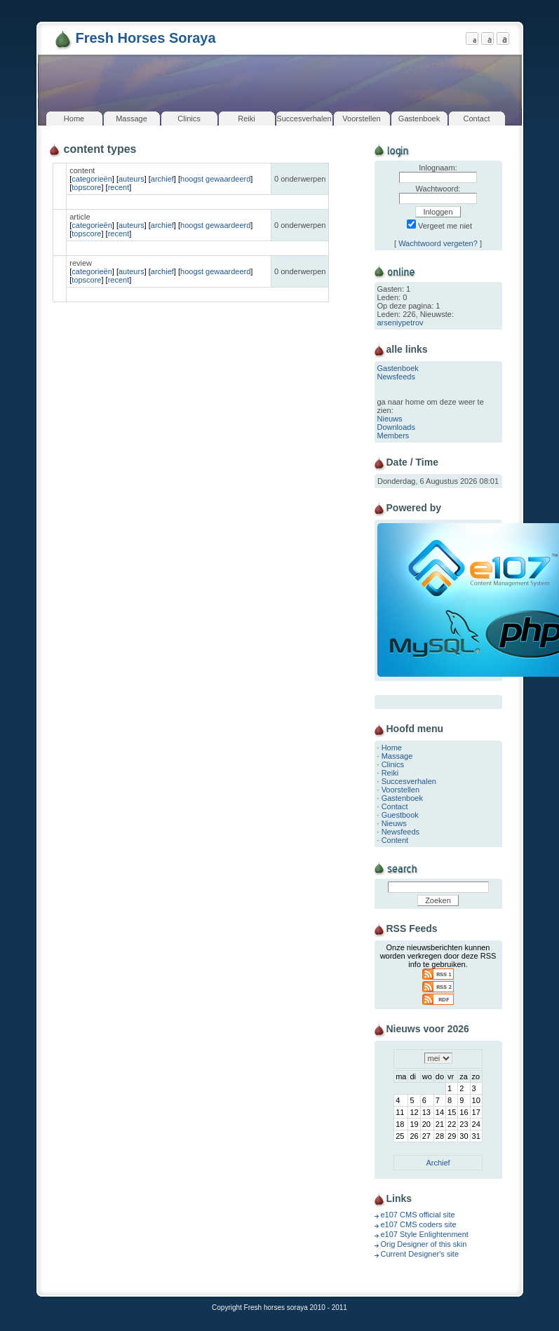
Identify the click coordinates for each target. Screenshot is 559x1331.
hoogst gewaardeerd (215, 179)
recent (119, 187)
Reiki (246, 118)
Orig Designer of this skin (424, 1244)
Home (74, 118)
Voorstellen (361, 118)
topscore (86, 187)
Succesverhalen (303, 118)
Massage (131, 118)
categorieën (92, 179)
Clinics (188, 118)
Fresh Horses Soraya (146, 38)
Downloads (396, 427)
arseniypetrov (400, 322)
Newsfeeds (396, 376)
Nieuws (390, 418)
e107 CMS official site (418, 1214)
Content (395, 840)
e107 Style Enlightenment (425, 1234)
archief (162, 179)
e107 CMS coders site (419, 1224)
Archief (438, 1162)
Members (393, 435)
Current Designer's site (420, 1254)
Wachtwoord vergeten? (438, 243)
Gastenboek (419, 118)
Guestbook (400, 815)
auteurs (131, 179)
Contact (477, 118)
